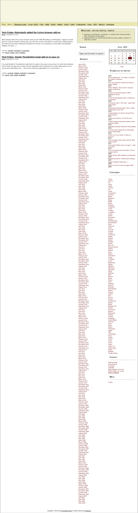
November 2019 (83, 198)
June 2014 (81, 311)
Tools (110, 341)
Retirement (111, 313)
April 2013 (81, 336)
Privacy (110, 297)
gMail (47, 24)
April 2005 (81, 503)
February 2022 (83, 151)
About (10, 24)
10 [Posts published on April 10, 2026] (130, 56)
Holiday (110, 242)
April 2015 (81, 294)
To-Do (110, 339)
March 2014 (82, 316)
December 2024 (83, 92)
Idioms (110, 254)
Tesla (110, 335)
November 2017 (83, 240)
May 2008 (81, 438)
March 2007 (82, 463)
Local (110, 261)
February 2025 (83, 88)
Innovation (111, 255)
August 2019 (82, 203)
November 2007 (83, 449)
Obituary (111, 283)
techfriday (22, 52)
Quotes (110, 302)
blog (41, 24)
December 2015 (83, 280)
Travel (110, 342)
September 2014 (83, 306)
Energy (110, 219)
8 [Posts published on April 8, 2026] (122, 56)
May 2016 (81, 271)
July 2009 (81, 414)
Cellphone (111, 207)
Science (110, 316)
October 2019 (82, 200)
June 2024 (81, 102)
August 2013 (82, 329)
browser (12, 52)
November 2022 (83, 135)
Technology (17, 50)
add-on (7, 52)
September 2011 (83, 369)
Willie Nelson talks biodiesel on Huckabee (121, 155)
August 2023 (82, 120)
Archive (110, 188)
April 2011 (81, 377)
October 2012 (82, 346)
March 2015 (82, 296)
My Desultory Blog (109, 9)
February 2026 (83, 68)
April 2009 (81, 419)
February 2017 (83, 256)
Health (110, 236)
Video (110, 344)
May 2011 (81, 376)
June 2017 (81, 249)
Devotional (110, 24)
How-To (111, 245)
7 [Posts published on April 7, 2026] (118, 56)
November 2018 (83, 219)
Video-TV (111, 346)
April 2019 (81, 210)
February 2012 (83, 360)
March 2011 (82, 379)
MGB (110, 271)
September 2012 (83, 348)
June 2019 (81, 207)
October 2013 (82, 325)
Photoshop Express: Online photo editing (121, 158)
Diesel (110, 215)
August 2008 (82, 433)
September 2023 (83, 118)
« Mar (122, 66)
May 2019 (81, 209)
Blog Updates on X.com (116, 369)
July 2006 (81, 477)
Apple (110, 186)
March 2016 (82, 275)
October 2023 (82, 116)
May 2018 (81, 229)
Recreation (111, 309)
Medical (110, 266)
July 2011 (81, 372)
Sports (110, 327)
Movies (110, 276)
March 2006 (82, 484)
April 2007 (81, 461)
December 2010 (83, 384)
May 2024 (81, 104)
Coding (110, 210)
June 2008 (81, 437)
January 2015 (82, 299)
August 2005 (82, 496)
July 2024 (81, 101)
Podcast (110, 292)
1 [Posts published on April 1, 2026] (122, 53)
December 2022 (83, 134)
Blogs (110, 200)
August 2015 (82, 287)
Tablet (110, 330)
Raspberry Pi (112, 306)
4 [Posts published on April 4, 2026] (133, 53)
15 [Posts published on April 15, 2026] (122, 58)
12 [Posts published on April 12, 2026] (111, 58)
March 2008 (82, 442)
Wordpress (88, 511)
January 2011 (82, 383)
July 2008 (81, 435)
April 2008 (81, 440)
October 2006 (82, 471)
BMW (110, 201)
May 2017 (81, 250)
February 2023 (83, 130)
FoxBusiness (81, 24)
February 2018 (83, 235)
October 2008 (82, 430)
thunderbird (22, 75)
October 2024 (82, 95)
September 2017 (83, 243)
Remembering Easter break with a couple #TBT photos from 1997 (121, 109)
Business (111, 205)
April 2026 (81, 64)
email (11, 75)
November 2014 (83, 303)
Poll (109, 295)
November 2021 (83, 156)
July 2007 (81, 456)
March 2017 (82, 254)
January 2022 (82, 153)
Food (110, 228)
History (110, 238)
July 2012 (81, 351)
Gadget (110, 233)
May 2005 (81, 501)
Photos (110, 290)
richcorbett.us (112, 364)
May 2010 (81, 397)
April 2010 (81, 398)
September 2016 (83, 264)
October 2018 (82, 221)
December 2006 (83, 468)
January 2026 (82, 69)
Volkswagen (112, 348)
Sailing (110, 315)
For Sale (111, 229)
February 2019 (83, 214)
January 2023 (82, 132)
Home (4, 24)
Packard (110, 285)
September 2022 (83, 139)
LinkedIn (111, 367)
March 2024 (82, 108)
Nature (110, 280)
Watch (110, 349)
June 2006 (81, 478)
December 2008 (83, 426)
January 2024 (82, 111)
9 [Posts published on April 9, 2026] (126, 56)
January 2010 (82, 404)
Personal (111, 287)
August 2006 (82, 475)
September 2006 (83, 473)
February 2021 (83, 172)
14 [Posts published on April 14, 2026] (119, 58)
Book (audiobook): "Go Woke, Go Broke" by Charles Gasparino (121, 78)
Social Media (112, 320)
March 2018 (82, 233)
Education (111, 217)
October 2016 (82, 263)
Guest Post (111, 235)
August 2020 (82, 182)
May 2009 (81, 417)
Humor (110, 248)
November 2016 (83, 261)
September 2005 (83, 494)
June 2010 (81, 395)
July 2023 (81, 122)
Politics (110, 294)
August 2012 (82, 350)
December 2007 (83, 447)
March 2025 (82, 87)
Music (110, 278)
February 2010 (83, 402)
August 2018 (82, 224)
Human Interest (113, 247)
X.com (30, 24)
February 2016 (83, 276)
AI (109, 182)
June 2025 (81, 82)
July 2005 (81, 497)
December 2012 (83, 343)
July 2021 (81, 163)
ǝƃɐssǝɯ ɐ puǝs (20, 24)
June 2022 (81, 144)
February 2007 (83, 464)
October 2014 (82, 304)
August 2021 (82, 162)
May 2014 (81, 313)
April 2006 (81, 482)
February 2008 (83, 444)
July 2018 (81, 226)
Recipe (110, 308)
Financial (111, 226)
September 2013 (83, 327)
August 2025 (82, 78)
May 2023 (81, 125)
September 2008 (83, 431)
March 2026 (82, 66)
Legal (110, 257)
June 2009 (81, 416)
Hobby (110, 240)
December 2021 (83, 155)
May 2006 (81, 480)
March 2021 (82, 170)
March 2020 (82, 191)
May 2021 (81, 167)
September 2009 (83, 410)
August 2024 (82, 99)
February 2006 (83, 485)
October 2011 (82, 367)
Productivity (112, 301)
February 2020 (83, 193)
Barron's (102, 24)
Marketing (111, 262)
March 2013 (82, 337)
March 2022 (82, 149)
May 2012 (81, 355)
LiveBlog (111, 259)
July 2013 (81, 330)
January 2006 (82, 487)
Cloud (110, 208)
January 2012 (82, 362)
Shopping (111, 318)
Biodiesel (111, 198)
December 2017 (83, 238)
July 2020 (81, 184)
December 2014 (83, 301)
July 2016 (81, 268)
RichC (36, 24)
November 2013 (83, 323)
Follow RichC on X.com (116, 371)
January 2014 (82, 320)
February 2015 (83, 297)
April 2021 (81, 169)
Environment (112, 222)
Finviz (89, 24)
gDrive (53, 24)
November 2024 (83, 94)
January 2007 (82, 466)
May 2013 (81, 334)
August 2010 (82, 391)
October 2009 (82, 409)
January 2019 (82, 216)
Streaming (111, 329)
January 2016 (82, 278)
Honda (110, 243)
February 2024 (83, 109)
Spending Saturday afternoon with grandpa (122, 126)
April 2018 (81, 231)
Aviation (111, 195)
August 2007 (82, 454)
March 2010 (82, 400)
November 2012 (83, 344)
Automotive (112, 193)
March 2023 (82, 129)
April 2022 (81, 148)
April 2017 (81, 252)
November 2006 (83, 470)
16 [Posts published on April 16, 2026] (126, 58)
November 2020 (83, 177)
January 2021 (82, 174)
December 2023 (83, 113)
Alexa (110, 184)
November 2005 (83, 491)
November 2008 (83, 428)
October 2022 (82, 137)
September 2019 (83, 202)
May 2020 (81, 188)
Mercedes (111, 269)
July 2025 (81, 80)
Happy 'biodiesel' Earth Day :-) (118, 162)
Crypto (110, 214)
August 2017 (82, 245)
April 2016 (81, 273)
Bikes (110, 196)
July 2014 (81, 310)
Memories (111, 268)
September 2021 (83, 160)
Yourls (66, 24)
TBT (109, 332)
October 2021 (82, 158)
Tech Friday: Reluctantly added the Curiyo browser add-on (31, 32)
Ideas (110, 252)
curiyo (17, 52)
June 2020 (81, 186)
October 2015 (82, 283)
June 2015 (81, 290)
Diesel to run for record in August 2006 (120, 165)
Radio (110, 304)
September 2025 (83, 76)
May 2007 (81, 459)
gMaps (59, 24)
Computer (11, 50)
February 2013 (83, 339)
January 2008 (82, 445)
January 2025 (82, 90)
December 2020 (83, 176)
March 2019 (82, 212)
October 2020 (82, 179)
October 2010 (82, 388)
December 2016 (83, 259)
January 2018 (82, 236)
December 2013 (83, 322)
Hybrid (110, 250)
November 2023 (83, 115)
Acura (110, 179)
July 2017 (81, 247)
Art (109, 189)
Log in (110, 382)
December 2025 (83, 71)
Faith (110, 224)
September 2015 (83, 285)
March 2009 (82, 421)
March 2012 (82, 358)
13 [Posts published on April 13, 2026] (115, 58)
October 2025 (82, 75)
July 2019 (81, 205)
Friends (110, 231)
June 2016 (81, 269)
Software (16, 73)
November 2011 (83, 365)
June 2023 (81, 123)
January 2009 (82, 424)
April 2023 (81, 127)
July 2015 (81, 289)
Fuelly (72, 24)
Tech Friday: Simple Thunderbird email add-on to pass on (30, 57)
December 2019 (83, 196)
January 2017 (82, 257)
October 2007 (82, 451)
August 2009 (82, 412)
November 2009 (83, 407)
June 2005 (81, 499)
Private (110, 299)
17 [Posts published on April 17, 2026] (130, 58)
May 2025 (81, 83)
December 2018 (83, 217)
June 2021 (81, 165)
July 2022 (81, 142)
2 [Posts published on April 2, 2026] (126, 53)
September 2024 (83, 97)
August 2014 (82, 308)
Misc (109, 275)
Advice (110, 181)
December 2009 (83, 405)
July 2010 (81, 393)
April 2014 (81, 315)
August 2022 (82, 141)
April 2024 (81, 106)
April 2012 (81, 357)
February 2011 (83, 381)
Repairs (110, 311)
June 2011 (81, 374)
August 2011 (82, 370)
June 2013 (81, 332)
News (110, 282)
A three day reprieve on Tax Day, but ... (120, 118)
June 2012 (81, 353)
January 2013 (82, 341)
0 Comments (25, 50)
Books (110, 203)
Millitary (111, 273)
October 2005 (82, 492)
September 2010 (83, 390)
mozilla (16, 75)
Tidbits (110, 337)
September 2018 (83, 223)
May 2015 (81, 292)
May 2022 (81, 146)
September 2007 (83, 452)
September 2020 (83, 181)
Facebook (111, 366)
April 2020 (81, 189)
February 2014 (83, 318)
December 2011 (83, 363)
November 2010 (83, 386)
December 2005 (83, 489)
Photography (112, 288)
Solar (110, 323)
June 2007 (81, 457)
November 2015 (83, 282)
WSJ (95, 24)
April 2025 (81, 85)
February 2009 (83, 423)
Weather (110, 351)
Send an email (112, 362)
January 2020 (82, 195)
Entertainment (112, 221)
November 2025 (83, 73)
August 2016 (82, 266)
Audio (110, 191)
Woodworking (112, 353)
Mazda (110, 264)
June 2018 (81, 228)
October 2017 (82, 242)
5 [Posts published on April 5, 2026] (111, 56)
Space (110, 325)
